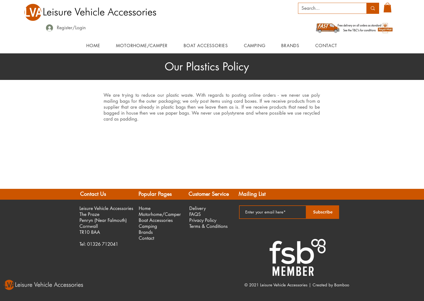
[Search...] (328, 8)
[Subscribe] (322, 212)
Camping (148, 226)
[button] (387, 7)
